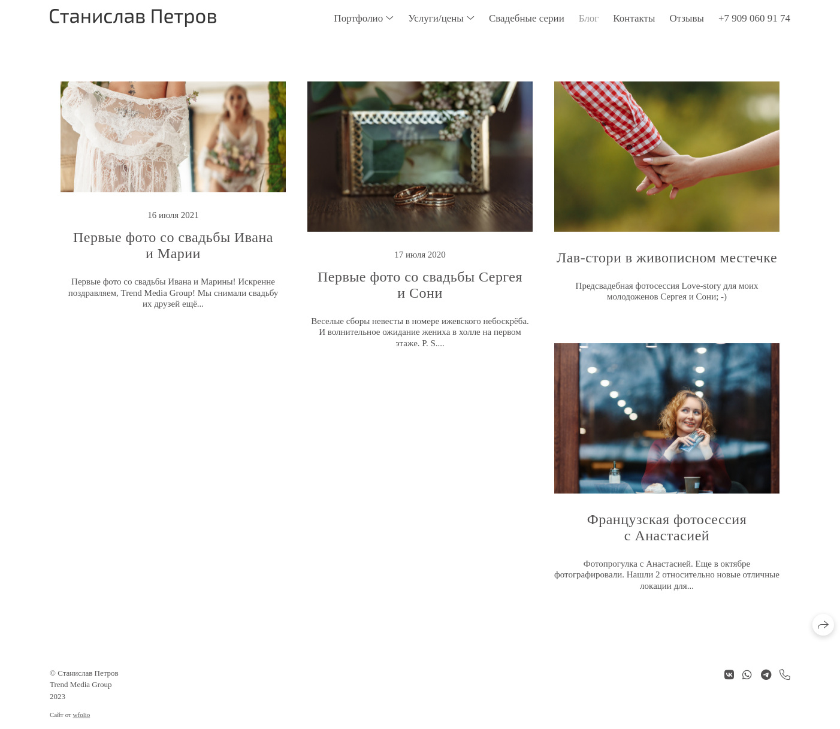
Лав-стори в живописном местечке (667, 257)
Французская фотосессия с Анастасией (667, 527)
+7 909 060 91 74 (754, 18)
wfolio (81, 714)
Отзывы (686, 18)
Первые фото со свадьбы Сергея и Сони (420, 285)
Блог (589, 18)
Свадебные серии (526, 18)
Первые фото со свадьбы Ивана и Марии (173, 245)
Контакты (634, 18)
